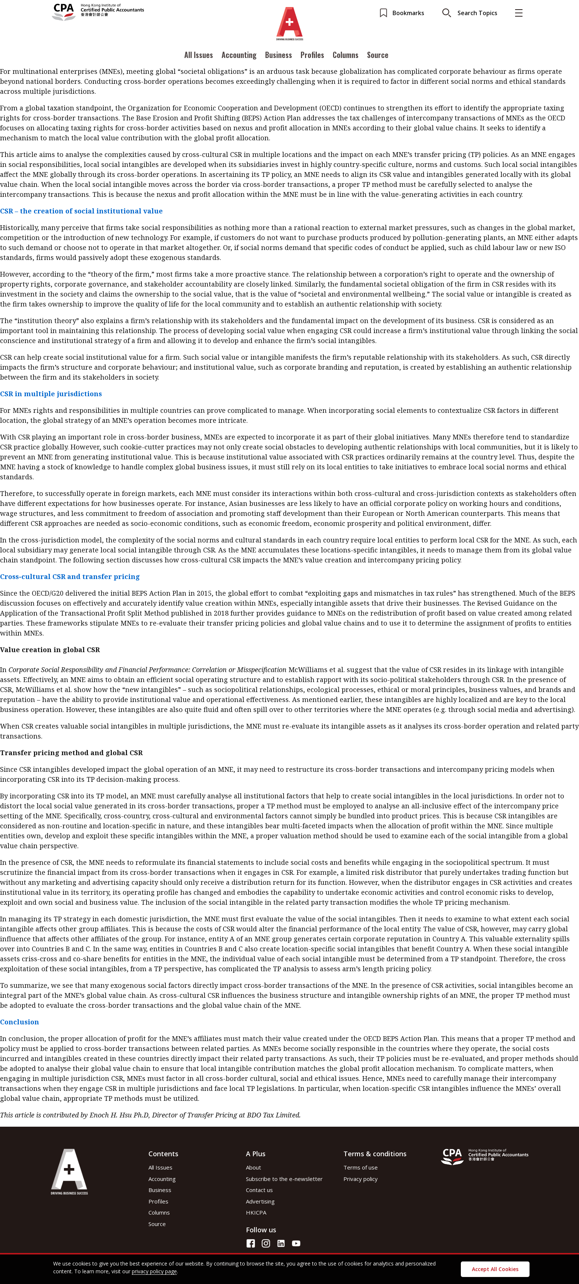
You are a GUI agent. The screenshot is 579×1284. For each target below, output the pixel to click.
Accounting (239, 56)
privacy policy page (154, 1271)
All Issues (198, 56)
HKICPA (256, 1212)
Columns (346, 56)
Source (377, 56)
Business (278, 56)
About (253, 1167)
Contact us (259, 1190)
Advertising (260, 1201)
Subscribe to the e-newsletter (284, 1178)
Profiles (312, 56)
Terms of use (360, 1167)
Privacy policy (360, 1178)
